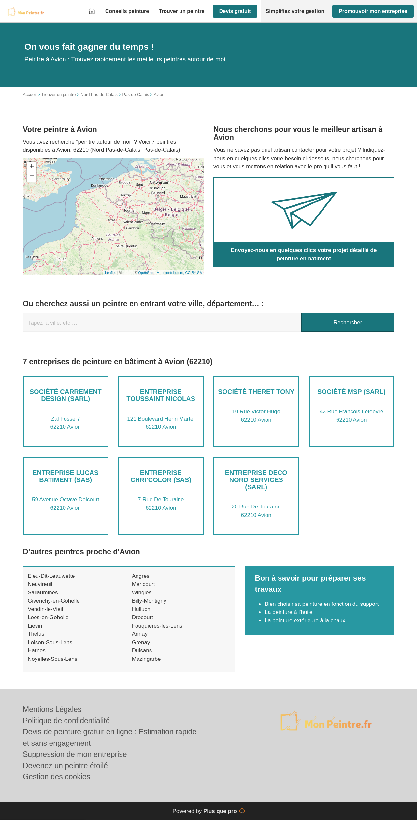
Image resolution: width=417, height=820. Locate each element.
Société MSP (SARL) (351, 391)
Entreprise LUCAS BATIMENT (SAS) (65, 476)
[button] (127, 11)
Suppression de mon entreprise (75, 754)
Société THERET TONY (256, 391)
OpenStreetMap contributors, (161, 273)
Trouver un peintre (58, 94)
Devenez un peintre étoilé (65, 765)
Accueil (29, 94)
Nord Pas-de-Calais (98, 94)
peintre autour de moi (104, 142)
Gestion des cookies (56, 776)
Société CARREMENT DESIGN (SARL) (66, 395)
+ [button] (32, 167)
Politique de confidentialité (66, 720)
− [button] (32, 177)
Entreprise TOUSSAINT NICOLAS (160, 395)
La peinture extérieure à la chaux (305, 621)
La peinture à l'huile (288, 612)
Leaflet (110, 273)
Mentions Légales (52, 709)
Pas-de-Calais (135, 94)
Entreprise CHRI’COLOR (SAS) (160, 476)
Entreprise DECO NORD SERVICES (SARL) (256, 480)
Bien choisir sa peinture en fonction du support (322, 604)
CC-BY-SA (193, 273)
